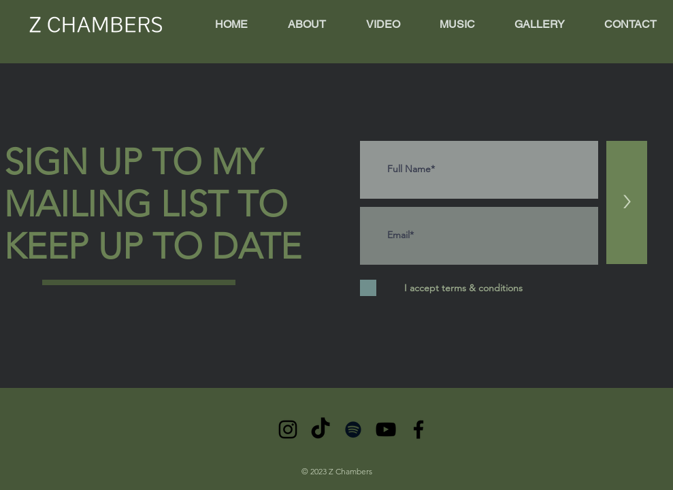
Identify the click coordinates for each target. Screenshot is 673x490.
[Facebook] (418, 429)
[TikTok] (320, 429)
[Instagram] (288, 429)
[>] (626, 202)
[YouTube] (386, 429)
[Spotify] (353, 429)
